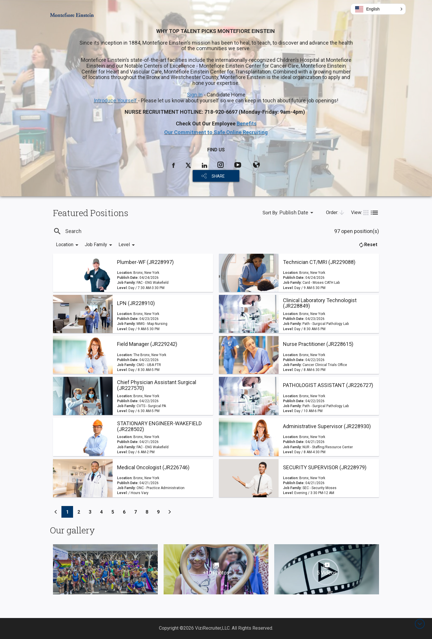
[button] (378, 9)
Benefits (246, 123)
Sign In (195, 95)
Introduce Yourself (116, 100)
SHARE (218, 176)
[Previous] (56, 512)
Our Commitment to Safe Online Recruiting (216, 132)
